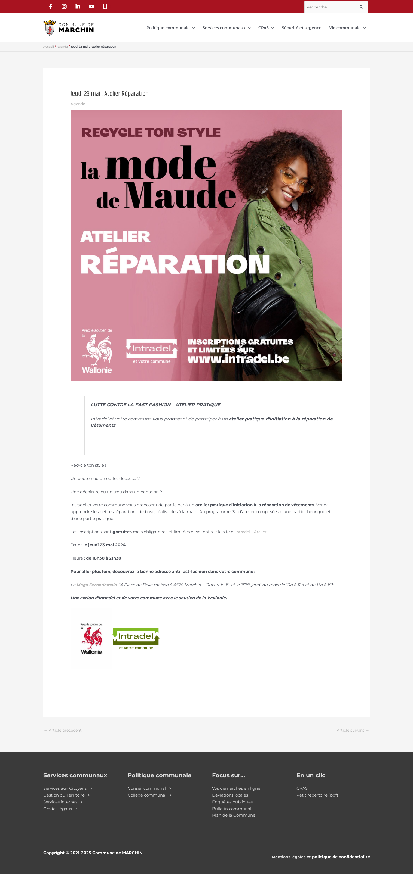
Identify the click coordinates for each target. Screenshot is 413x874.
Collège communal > (150, 790)
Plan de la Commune (233, 810)
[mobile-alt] (106, 5)
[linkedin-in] (78, 5)
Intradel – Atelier (252, 526)
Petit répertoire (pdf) (317, 790)
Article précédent (64, 725)
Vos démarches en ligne (236, 783)
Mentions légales (287, 852)
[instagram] (65, 5)
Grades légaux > (60, 803)
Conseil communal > (150, 783)
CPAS (302, 783)
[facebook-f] (51, 5)
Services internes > (63, 797)
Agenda (79, 98)
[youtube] (92, 5)
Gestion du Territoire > (66, 790)
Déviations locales (230, 790)
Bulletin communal (231, 803)
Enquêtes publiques (232, 797)
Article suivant (352, 725)
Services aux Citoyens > (67, 783)
